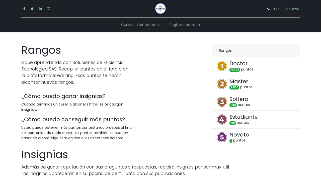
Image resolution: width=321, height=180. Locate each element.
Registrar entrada (185, 24)
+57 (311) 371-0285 (287, 9)
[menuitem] (127, 25)
